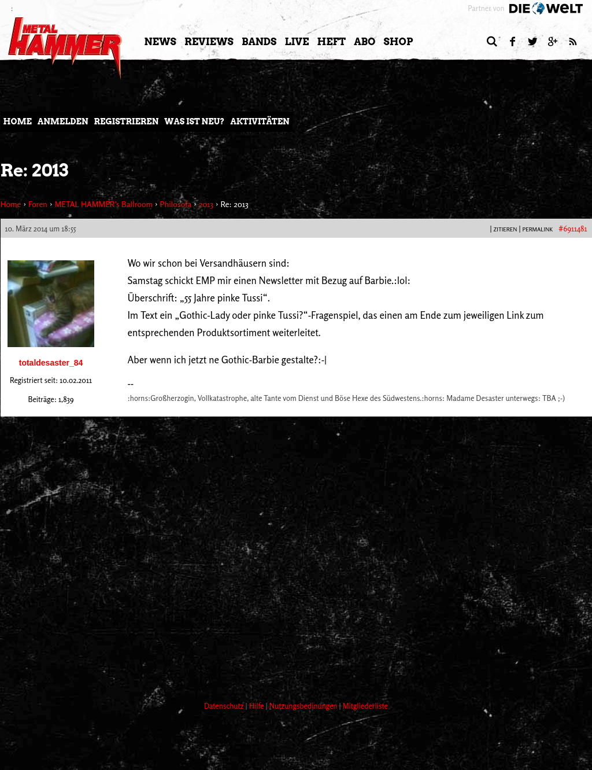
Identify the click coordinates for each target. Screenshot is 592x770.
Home (17, 121)
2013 (206, 204)
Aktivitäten (259, 121)
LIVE (296, 41)
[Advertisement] (211, 648)
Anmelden (63, 121)
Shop (398, 41)
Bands (259, 41)
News (160, 41)
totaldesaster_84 (51, 362)
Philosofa (175, 204)
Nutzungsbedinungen (304, 705)
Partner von (486, 8)
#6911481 (572, 228)
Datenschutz (225, 705)
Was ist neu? (194, 121)
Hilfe (257, 705)
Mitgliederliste (365, 705)
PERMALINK (537, 229)
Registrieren (126, 121)
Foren (37, 204)
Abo (364, 41)
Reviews (209, 41)
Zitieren (505, 229)
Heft (331, 41)
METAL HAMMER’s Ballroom (103, 204)
